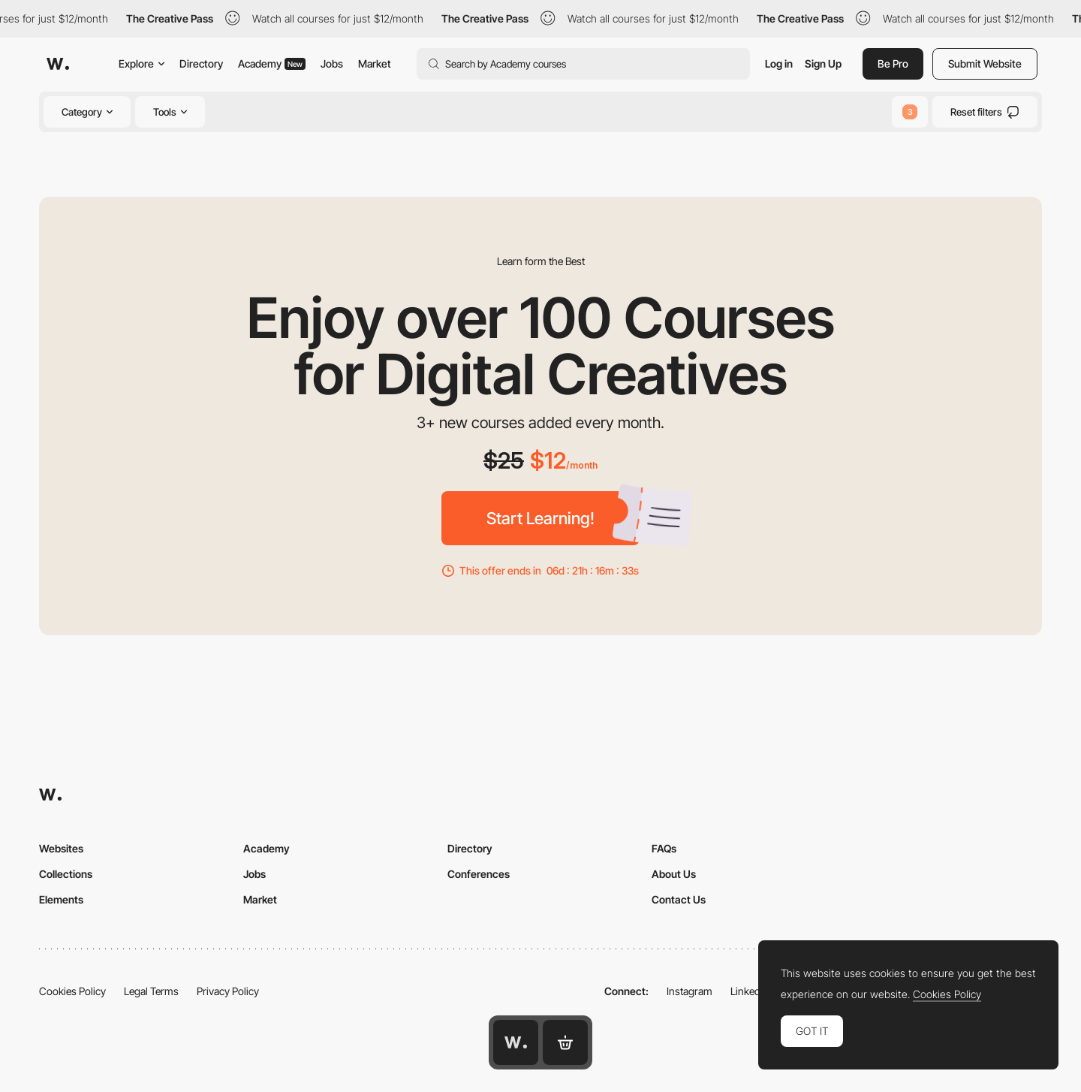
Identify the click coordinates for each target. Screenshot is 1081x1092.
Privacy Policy (228, 991)
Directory (201, 63)
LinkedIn (749, 991)
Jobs (332, 63)
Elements (61, 899)
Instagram (689, 991)
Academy (272, 63)
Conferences (478, 873)
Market (374, 63)
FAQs (664, 848)
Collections (65, 873)
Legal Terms (151, 991)
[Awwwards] (58, 64)
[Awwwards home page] (515, 1042)
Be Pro (893, 63)
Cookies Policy (72, 991)
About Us (674, 873)
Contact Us (679, 899)
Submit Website (985, 63)
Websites (61, 848)
